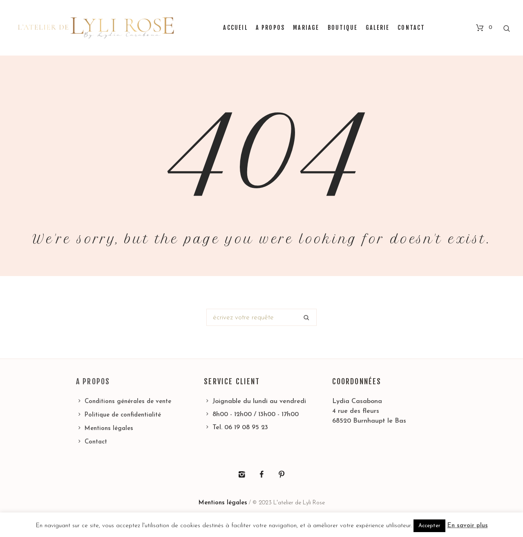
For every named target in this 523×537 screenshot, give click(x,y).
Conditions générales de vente (128, 402)
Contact (96, 442)
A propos (93, 381)
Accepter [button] (429, 525)
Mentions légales (109, 429)
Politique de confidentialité (123, 415)
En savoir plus (467, 526)
